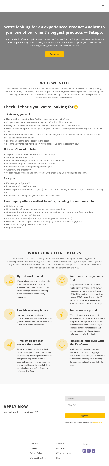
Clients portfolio (63, 453)
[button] (54, 54)
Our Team (60, 448)
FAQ (58, 458)
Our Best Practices (38, 458)
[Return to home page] (11, 6)
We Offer (34, 443)
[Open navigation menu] (103, 6)
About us (60, 443)
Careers (33, 448)
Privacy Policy (36, 453)
